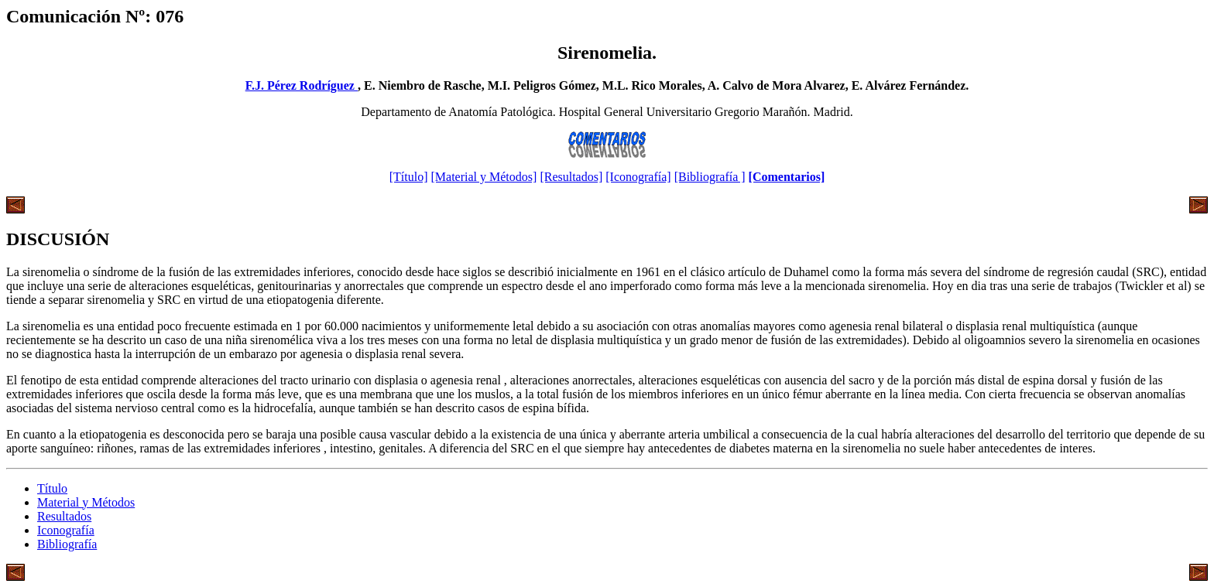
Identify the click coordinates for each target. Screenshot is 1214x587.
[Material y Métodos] (484, 176)
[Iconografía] (637, 176)
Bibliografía (67, 544)
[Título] (408, 176)
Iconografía (65, 530)
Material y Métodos (86, 502)
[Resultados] (571, 176)
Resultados (64, 516)
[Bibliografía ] (710, 176)
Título (52, 488)
